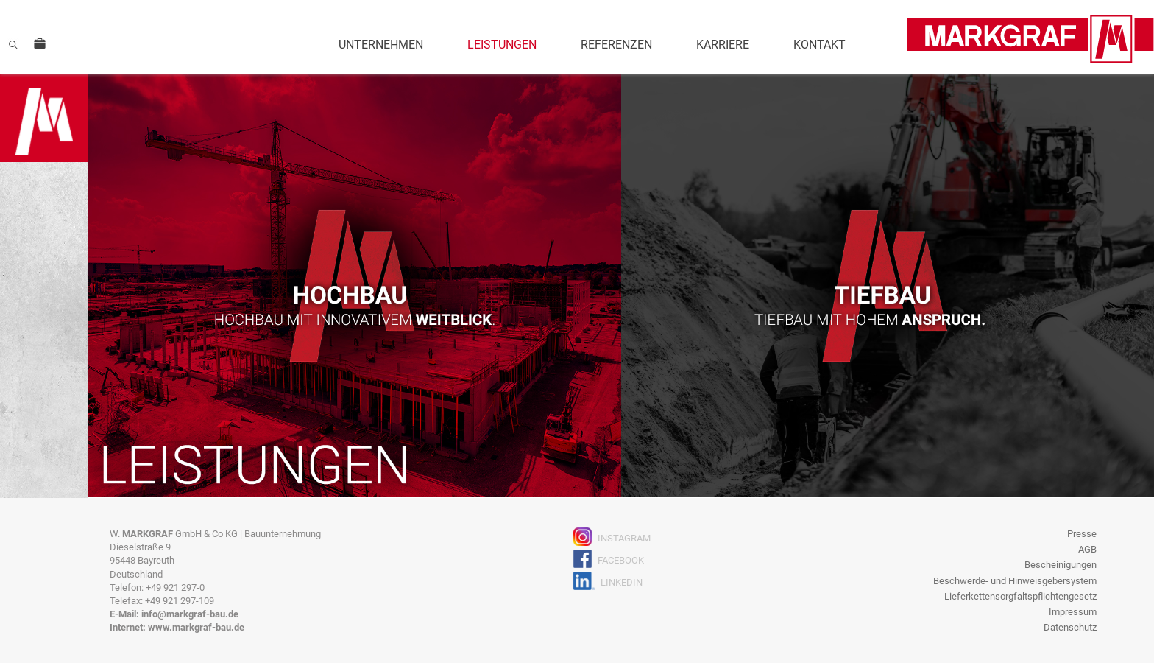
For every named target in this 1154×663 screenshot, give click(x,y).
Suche (13, 44)
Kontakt (819, 45)
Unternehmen (381, 45)
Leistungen (502, 45)
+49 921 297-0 (175, 587)
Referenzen (616, 45)
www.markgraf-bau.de (196, 627)
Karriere (722, 45)
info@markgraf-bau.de (189, 614)
